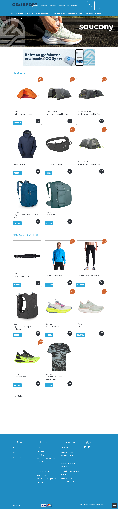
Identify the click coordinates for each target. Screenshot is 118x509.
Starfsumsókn (17, 458)
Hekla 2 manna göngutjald (24, 114)
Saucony (49, 324)
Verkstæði (43, 6)
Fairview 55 (50, 215)
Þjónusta (62, 6)
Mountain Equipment (21, 162)
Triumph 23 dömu (84, 326)
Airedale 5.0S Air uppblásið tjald (90, 164)
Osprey (48, 162)
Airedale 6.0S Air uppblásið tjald (90, 114)
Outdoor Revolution (52, 112)
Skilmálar (16, 453)
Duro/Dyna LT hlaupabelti (55, 164)
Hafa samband (72, 6)
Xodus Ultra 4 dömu (53, 326)
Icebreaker (49, 374)
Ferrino (16, 112)
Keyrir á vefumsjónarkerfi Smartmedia (92, 504)
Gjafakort (35, 6)
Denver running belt (21, 276)
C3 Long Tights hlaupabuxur (88, 276)
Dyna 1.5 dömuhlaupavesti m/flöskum (24, 327)
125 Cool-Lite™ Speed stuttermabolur (54, 378)
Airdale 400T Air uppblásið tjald (57, 114)
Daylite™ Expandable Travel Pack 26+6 (26, 216)
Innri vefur (53, 6)
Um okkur (16, 448)
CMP (15, 274)
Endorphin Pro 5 (20, 377)
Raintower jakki (19, 164)
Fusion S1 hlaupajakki (54, 276)
